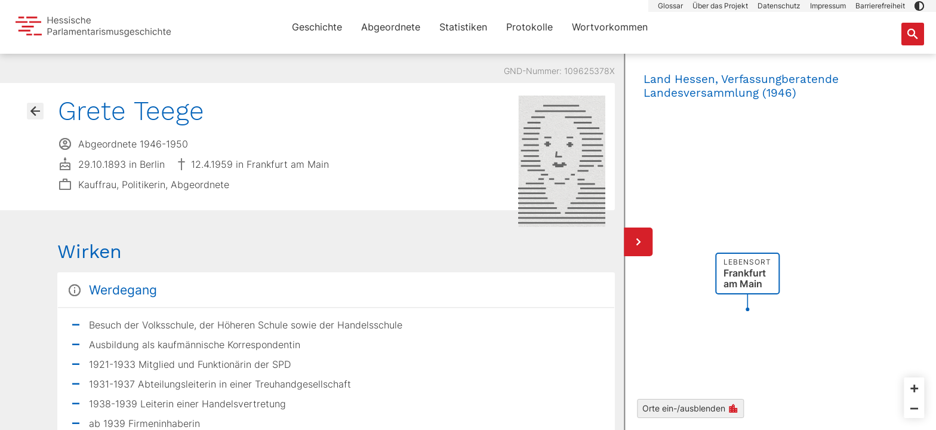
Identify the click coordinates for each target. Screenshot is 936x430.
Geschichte (317, 27)
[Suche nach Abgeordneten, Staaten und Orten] (912, 34)
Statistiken (463, 27)
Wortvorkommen (610, 27)
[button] (919, 6)
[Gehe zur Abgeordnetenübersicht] (35, 111)
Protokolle (529, 27)
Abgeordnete (390, 27)
